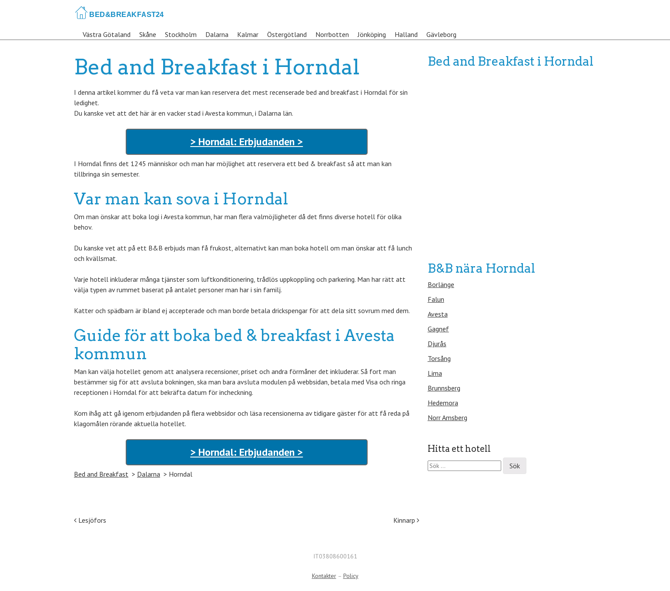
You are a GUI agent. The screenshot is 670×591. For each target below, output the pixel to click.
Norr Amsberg (447, 417)
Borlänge (441, 284)
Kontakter (324, 576)
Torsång (439, 358)
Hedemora (443, 402)
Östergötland (287, 34)
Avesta (438, 314)
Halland (406, 34)
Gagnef (438, 328)
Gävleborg (441, 34)
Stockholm (181, 34)
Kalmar (247, 34)
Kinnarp (406, 520)
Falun (436, 299)
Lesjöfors (90, 520)
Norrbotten (332, 34)
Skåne (147, 34)
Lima (435, 373)
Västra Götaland (107, 34)
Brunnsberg (444, 388)
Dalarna (216, 34)
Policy (350, 576)
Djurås (437, 343)
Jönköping (372, 34)
